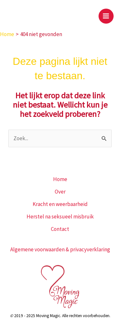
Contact (60, 228)
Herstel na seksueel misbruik (60, 216)
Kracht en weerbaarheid (60, 204)
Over (60, 191)
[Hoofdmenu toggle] (106, 16)
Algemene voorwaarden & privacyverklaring (60, 249)
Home (60, 179)
